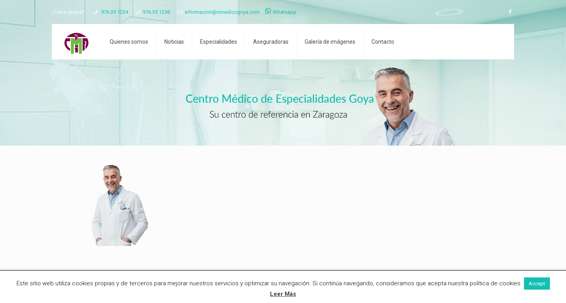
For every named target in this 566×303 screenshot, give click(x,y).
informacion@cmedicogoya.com (222, 12)
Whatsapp (280, 12)
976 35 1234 (114, 12)
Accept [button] (537, 283)
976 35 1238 (156, 12)
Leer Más (283, 293)
